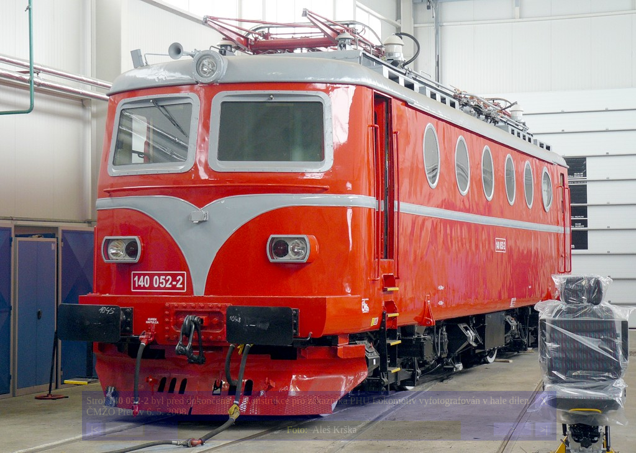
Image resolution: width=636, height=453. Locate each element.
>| (543, 429)
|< (94, 429)
